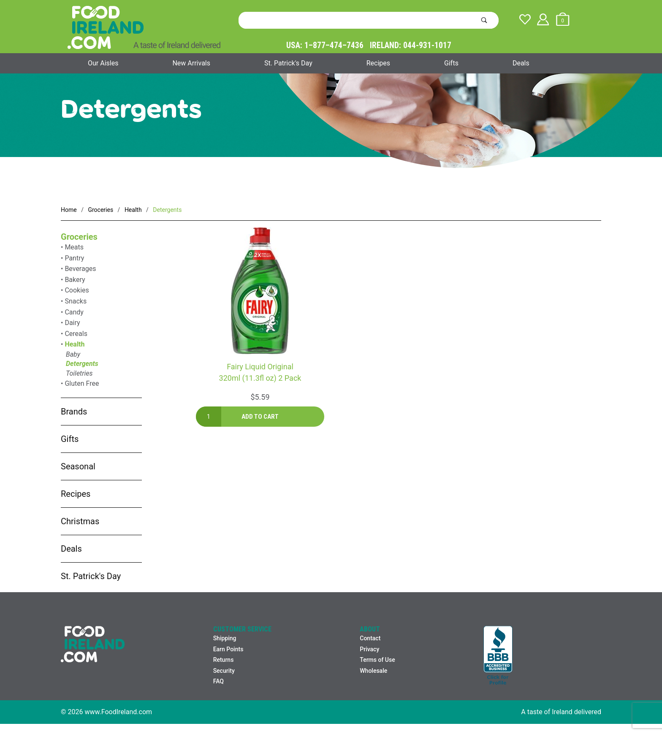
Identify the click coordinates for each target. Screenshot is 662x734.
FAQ (218, 681)
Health (74, 344)
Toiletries (79, 373)
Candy (74, 312)
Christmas (80, 521)
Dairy (72, 323)
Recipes (378, 63)
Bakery (75, 280)
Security (224, 670)
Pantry (74, 258)
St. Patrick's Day (288, 63)
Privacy (369, 649)
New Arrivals (191, 63)
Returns (223, 659)
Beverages (80, 269)
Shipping (224, 638)
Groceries (79, 237)
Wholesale (373, 670)
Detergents (82, 364)
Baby (73, 354)
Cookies (77, 290)
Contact (370, 638)
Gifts (451, 63)
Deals (521, 63)
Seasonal (78, 466)
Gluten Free (82, 383)
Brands (74, 411)
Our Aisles (103, 63)
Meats (74, 247)
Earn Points (228, 649)
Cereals (76, 334)
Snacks (76, 301)
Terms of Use (377, 659)
